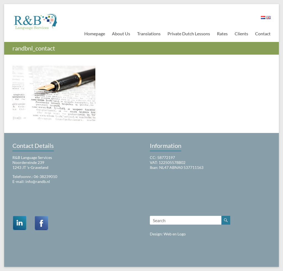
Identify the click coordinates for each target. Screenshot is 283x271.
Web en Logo (175, 234)
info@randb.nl (37, 181)
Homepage (94, 33)
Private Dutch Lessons (188, 33)
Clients (241, 33)
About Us (121, 33)
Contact (263, 33)
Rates (222, 33)
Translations (149, 33)
